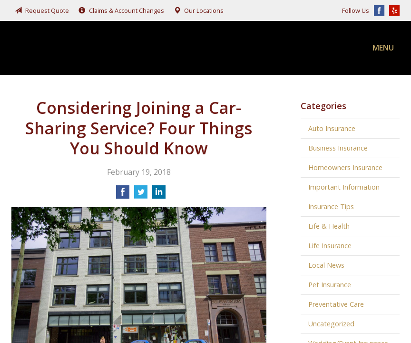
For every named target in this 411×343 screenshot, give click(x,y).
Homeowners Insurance (345, 167)
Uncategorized (331, 323)
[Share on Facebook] (122, 195)
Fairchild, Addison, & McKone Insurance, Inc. (82, 48)
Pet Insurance (329, 284)
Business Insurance (338, 147)
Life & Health (329, 226)
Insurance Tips (331, 206)
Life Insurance (330, 245)
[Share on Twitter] (140, 195)
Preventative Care (336, 304)
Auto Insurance (331, 128)
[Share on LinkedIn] (159, 195)
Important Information (344, 187)
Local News (326, 265)
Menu (383, 47)
